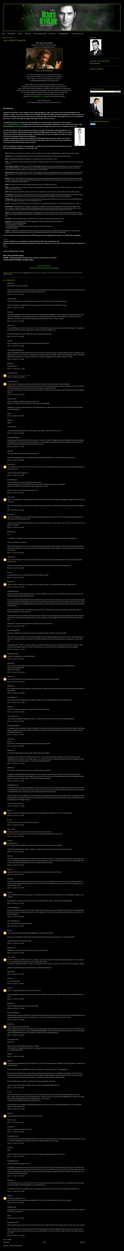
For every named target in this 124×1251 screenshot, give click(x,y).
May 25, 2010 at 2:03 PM (15, 721)
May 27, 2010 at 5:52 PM (15, 1132)
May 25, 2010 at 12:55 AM (16, 649)
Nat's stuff (62, 272)
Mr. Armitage (54, 272)
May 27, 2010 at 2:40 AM (15, 1035)
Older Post (82, 1242)
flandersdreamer (11, 653)
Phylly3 (9, 581)
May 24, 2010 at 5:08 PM (15, 492)
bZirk (8, 420)
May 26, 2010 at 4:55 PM (15, 888)
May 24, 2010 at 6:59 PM (15, 510)
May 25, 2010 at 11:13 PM (15, 780)
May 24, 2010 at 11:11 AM (16, 368)
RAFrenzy (9, 531)
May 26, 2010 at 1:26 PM (15, 815)
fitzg (8, 810)
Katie (8, 312)
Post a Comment (7, 1239)
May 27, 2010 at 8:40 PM (15, 1143)
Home (3, 33)
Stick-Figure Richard (63, 33)
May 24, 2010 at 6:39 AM (15, 346)
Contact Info (52, 33)
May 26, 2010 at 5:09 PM (15, 916)
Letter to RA (45, 272)
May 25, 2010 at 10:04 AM (16, 672)
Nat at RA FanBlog (12, 437)
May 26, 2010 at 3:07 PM (15, 825)
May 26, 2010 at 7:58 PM (15, 999)
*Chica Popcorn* (11, 716)
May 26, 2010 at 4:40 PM (15, 874)
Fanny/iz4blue (10, 479)
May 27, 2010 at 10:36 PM (16, 1156)
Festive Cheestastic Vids (77, 33)
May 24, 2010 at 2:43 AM (15, 294)
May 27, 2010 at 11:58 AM (16, 1109)
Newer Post (6, 1242)
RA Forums (28, 33)
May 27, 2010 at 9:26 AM (15, 1056)
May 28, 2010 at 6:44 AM (15, 1202)
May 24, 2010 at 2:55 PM (15, 416)
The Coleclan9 (11, 373)
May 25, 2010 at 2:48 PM (15, 746)
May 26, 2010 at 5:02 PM (15, 903)
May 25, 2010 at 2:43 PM (15, 734)
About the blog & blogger (39, 33)
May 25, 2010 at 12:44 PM (16, 712)
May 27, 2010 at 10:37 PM (16, 1176)
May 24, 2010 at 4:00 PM (15, 460)
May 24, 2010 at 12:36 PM (16, 394)
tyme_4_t (9, 497)
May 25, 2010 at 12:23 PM (16, 702)
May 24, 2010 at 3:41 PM (15, 433)
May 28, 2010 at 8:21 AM (15, 1218)
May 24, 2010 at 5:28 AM (15, 321)
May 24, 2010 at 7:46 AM (15, 359)
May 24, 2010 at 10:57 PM (16, 587)
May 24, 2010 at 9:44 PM (15, 568)
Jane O (9, 514)
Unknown (9, 464)
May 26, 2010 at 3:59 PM (15, 851)
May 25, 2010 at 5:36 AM (15, 658)
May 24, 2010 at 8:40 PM (15, 527)
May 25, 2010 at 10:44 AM (16, 681)
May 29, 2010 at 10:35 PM (16, 1235)
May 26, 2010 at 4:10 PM (15, 865)
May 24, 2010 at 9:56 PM (15, 577)
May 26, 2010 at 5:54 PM (15, 953)
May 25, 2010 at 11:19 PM (15, 806)
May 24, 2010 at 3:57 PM (15, 446)
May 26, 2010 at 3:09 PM (15, 836)
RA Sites (20, 33)
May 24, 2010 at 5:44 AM (15, 336)
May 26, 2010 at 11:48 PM (15, 1019)
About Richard (11, 33)
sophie (9, 676)
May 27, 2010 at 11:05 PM (15, 1191)
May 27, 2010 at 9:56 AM (15, 1087)
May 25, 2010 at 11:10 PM (15, 763)
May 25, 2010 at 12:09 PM (16, 693)
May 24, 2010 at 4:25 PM (15, 475)
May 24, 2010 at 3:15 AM (15, 307)
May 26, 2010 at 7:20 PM (15, 974)
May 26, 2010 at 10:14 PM (16, 1008)
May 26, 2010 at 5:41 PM (15, 943)
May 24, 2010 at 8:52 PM (15, 552)
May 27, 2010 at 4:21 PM (15, 1122)
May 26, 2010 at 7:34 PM (15, 983)
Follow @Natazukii (95, 63)
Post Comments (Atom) (16, 1245)
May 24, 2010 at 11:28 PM (15, 626)
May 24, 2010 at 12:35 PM (16, 377)
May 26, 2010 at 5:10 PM (15, 926)
